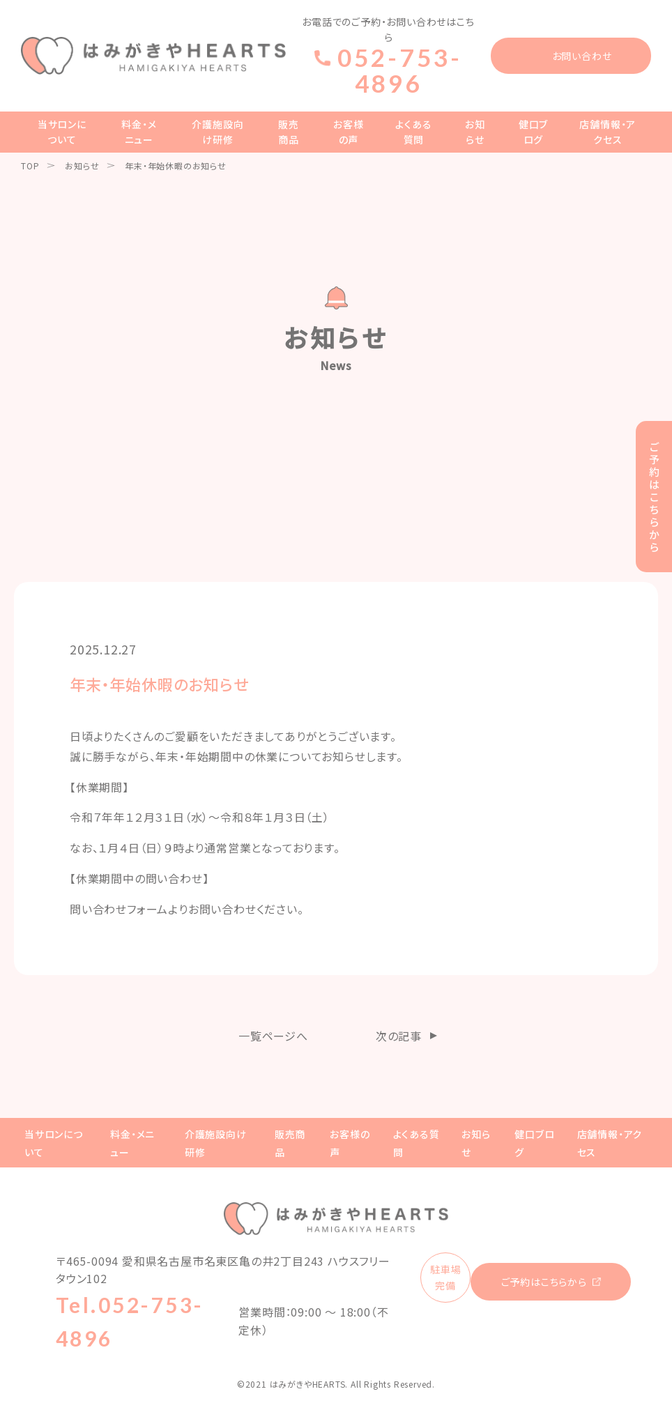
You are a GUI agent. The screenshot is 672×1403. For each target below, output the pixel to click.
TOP (30, 165)
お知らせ (475, 131)
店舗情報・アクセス (607, 131)
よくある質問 (413, 131)
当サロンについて (62, 131)
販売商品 (288, 131)
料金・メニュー (138, 131)
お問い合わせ (582, 56)
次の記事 (399, 1035)
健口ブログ (533, 131)
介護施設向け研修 (217, 131)
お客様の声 (348, 131)
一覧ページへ (273, 1035)
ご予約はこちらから (544, 1282)
